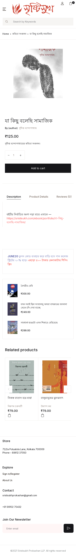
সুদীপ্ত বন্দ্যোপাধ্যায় (28, 128)
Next (67, 389)
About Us (7, 480)
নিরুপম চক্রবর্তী (15, 406)
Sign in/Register (11, 473)
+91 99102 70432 (11, 506)
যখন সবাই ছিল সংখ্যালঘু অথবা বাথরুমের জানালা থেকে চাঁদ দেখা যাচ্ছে (44, 306)
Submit (69, 528)
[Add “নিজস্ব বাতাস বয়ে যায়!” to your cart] (9, 415)
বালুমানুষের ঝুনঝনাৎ (52, 397)
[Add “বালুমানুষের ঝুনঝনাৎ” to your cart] (42, 415)
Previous (8, 389)
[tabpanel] (38, 73)
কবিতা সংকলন (19, 33)
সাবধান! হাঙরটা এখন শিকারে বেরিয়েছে (39, 322)
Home (5, 33)
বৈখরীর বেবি (27, 285)
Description (14, 196)
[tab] (13, 196)
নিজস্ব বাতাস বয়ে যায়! (19, 397)
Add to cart (38, 168)
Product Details (38, 196)
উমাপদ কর (46, 406)
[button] (62, 3)
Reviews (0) (64, 196)
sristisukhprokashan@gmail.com (19, 495)
